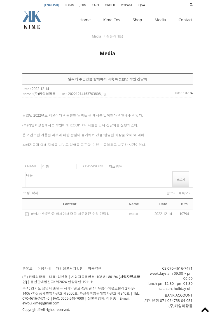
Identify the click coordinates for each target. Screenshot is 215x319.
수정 (26, 193)
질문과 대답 (114, 36)
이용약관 (94, 268)
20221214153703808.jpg (87, 93)
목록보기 (185, 193)
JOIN (83, 5)
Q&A (141, 5)
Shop (137, 19)
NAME (32, 166)
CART (95, 5)
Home (85, 19)
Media (160, 19)
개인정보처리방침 (69, 268)
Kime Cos (111, 19)
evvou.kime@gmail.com (40, 303)
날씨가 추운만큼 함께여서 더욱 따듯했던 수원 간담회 (70, 213)
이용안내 (44, 268)
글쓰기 (172, 193)
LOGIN (69, 5)
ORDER (110, 5)
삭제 (35, 193)
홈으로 (27, 268)
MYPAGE (127, 5)
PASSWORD (94, 166)
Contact (186, 19)
